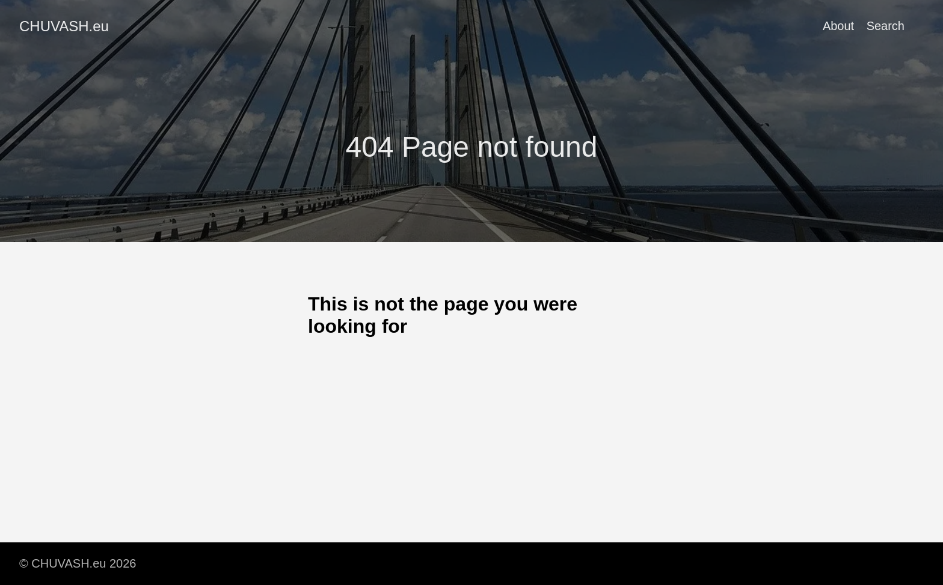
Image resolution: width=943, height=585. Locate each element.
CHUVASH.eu (64, 26)
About (838, 25)
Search (886, 25)
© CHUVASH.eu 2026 (77, 563)
